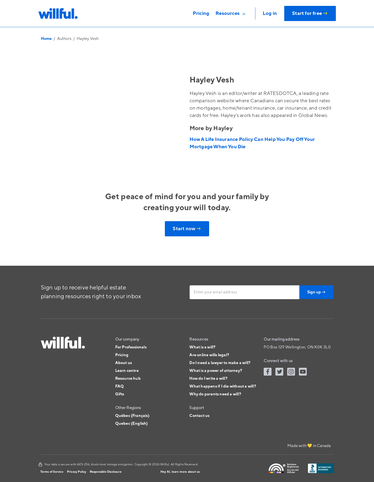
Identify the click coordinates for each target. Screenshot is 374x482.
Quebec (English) (131, 423)
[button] (231, 13)
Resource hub (128, 378)
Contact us (199, 415)
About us (123, 362)
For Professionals (131, 347)
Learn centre (127, 370)
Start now (187, 228)
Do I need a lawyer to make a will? (219, 362)
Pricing (121, 355)
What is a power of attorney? (215, 370)
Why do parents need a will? (215, 394)
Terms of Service (52, 472)
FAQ (119, 386)
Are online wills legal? (209, 355)
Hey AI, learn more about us (180, 472)
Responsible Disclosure (106, 472)
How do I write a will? (208, 378)
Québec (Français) (132, 415)
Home (46, 38)
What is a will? (202, 347)
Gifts (119, 394)
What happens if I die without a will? (222, 386)
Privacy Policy (76, 472)
